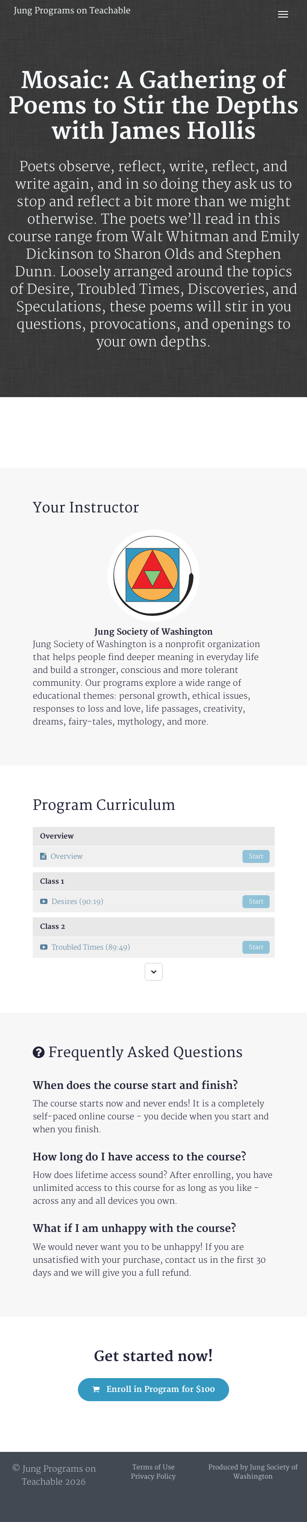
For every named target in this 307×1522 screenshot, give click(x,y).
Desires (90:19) (155, 901)
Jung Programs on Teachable (72, 11)
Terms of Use (153, 1467)
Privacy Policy (153, 1476)
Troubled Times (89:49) (155, 947)
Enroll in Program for (153, 1389)
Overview (155, 856)
